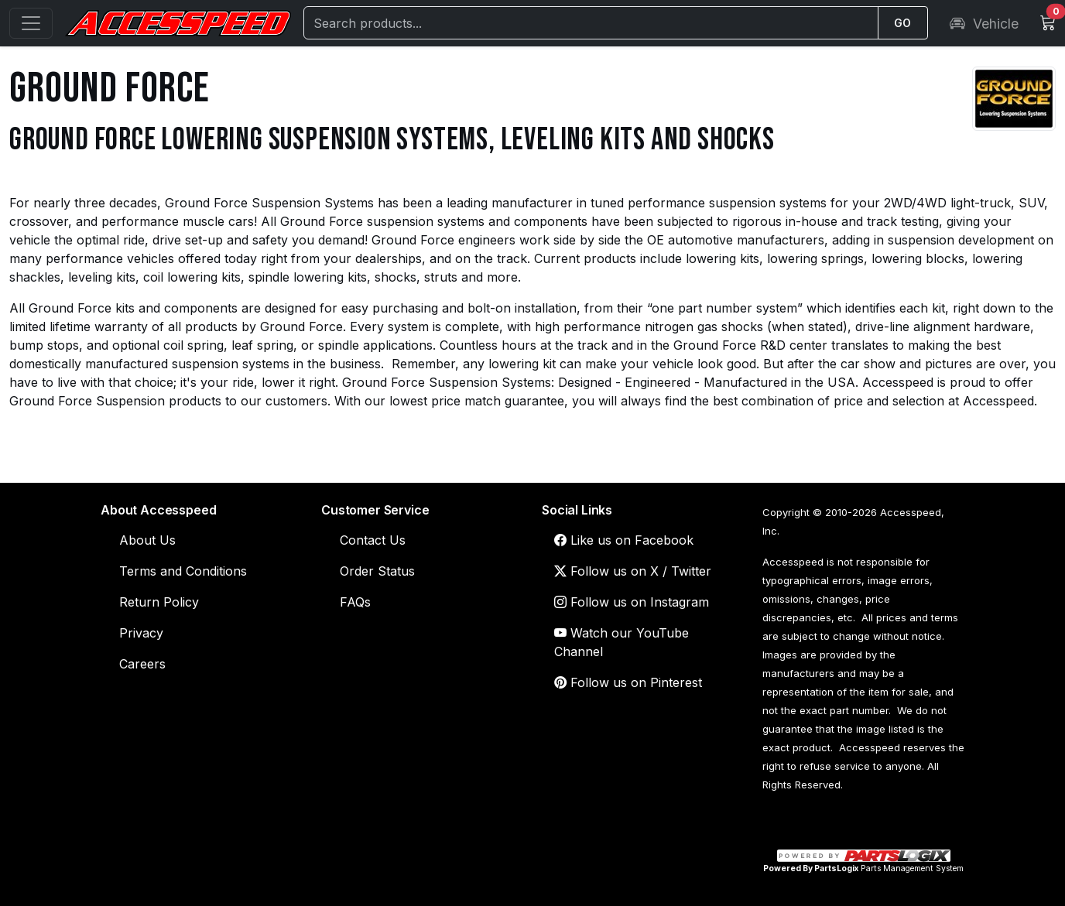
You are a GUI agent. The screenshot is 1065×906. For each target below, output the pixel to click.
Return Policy (159, 602)
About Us (147, 540)
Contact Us (373, 540)
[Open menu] (31, 23)
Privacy (141, 633)
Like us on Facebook (623, 540)
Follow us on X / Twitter (632, 571)
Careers (142, 664)
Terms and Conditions (183, 571)
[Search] (590, 22)
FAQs (355, 602)
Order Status (377, 571)
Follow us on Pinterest (628, 682)
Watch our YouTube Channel (621, 642)
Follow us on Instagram (631, 602)
